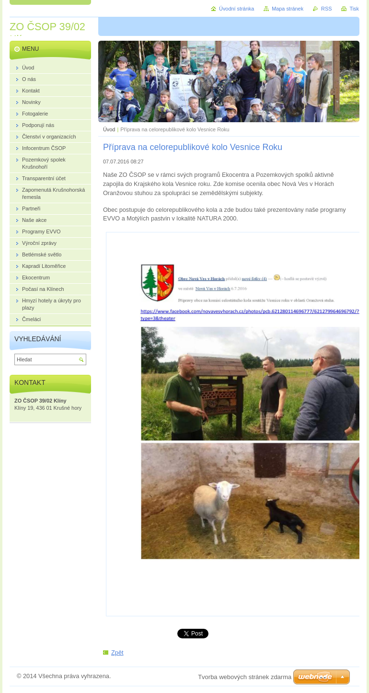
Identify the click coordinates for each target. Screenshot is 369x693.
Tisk (354, 9)
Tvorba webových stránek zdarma (244, 677)
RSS (326, 9)
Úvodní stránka (236, 9)
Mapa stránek (287, 9)
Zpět (117, 652)
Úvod (109, 129)
